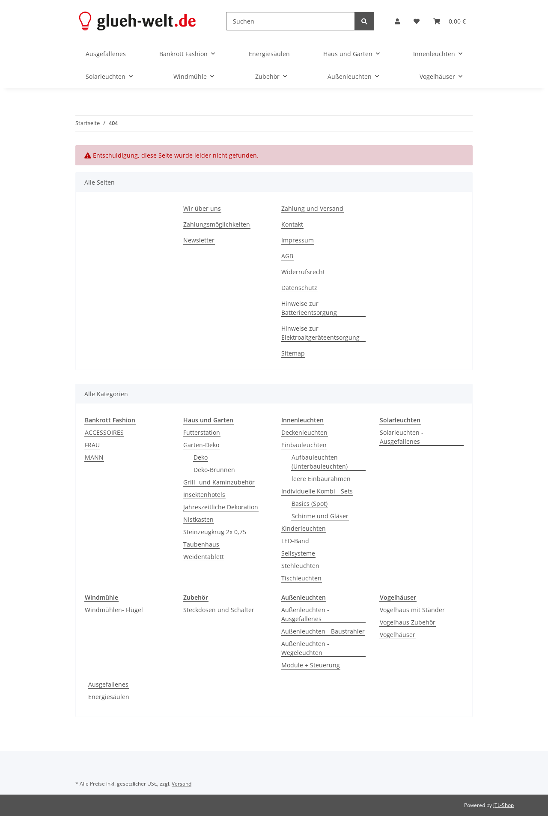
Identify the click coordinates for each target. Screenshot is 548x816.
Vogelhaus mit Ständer (412, 610)
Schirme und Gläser (320, 516)
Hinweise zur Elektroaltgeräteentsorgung (320, 332)
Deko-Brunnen (214, 470)
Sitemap (293, 353)
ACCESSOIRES (104, 432)
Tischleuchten (301, 578)
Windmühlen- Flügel (114, 610)
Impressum (297, 240)
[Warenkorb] (449, 21)
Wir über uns (202, 208)
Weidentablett (203, 557)
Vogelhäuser (397, 635)
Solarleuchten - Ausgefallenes (401, 436)
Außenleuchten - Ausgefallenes (305, 614)
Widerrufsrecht (303, 272)
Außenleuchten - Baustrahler (323, 631)
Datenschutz (299, 288)
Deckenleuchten (304, 432)
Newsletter (198, 240)
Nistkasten (198, 519)
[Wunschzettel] (416, 21)
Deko (201, 457)
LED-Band (295, 541)
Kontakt (292, 224)
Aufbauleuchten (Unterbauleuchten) (320, 461)
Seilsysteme (298, 553)
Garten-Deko (201, 445)
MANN (94, 457)
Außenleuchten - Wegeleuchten (305, 648)
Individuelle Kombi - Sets (317, 491)
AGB (287, 256)
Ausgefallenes (108, 684)
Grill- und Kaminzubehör (219, 482)
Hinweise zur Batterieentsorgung (309, 308)
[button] (397, 21)
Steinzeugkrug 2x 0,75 (214, 532)
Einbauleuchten (304, 445)
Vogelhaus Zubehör (407, 622)
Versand (181, 783)
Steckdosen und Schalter (218, 610)
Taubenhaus (201, 544)
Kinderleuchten (303, 528)
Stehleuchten (300, 566)
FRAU (92, 445)
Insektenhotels (204, 494)
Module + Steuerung (310, 665)
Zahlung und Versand (312, 208)
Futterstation (201, 432)
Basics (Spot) (310, 503)
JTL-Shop (503, 805)
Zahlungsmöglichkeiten (216, 224)
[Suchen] (290, 21)
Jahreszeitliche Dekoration (220, 507)
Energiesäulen (108, 697)
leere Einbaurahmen (321, 479)
